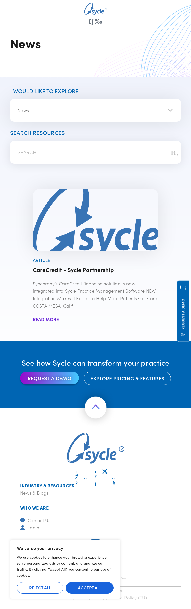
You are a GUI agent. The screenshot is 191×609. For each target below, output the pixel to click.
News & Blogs (34, 493)
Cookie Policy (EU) (127, 597)
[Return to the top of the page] (95, 407)
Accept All (89, 588)
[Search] (174, 152)
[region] (65, 569)
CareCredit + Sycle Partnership (73, 270)
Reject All (40, 588)
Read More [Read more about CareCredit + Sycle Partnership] (46, 319)
